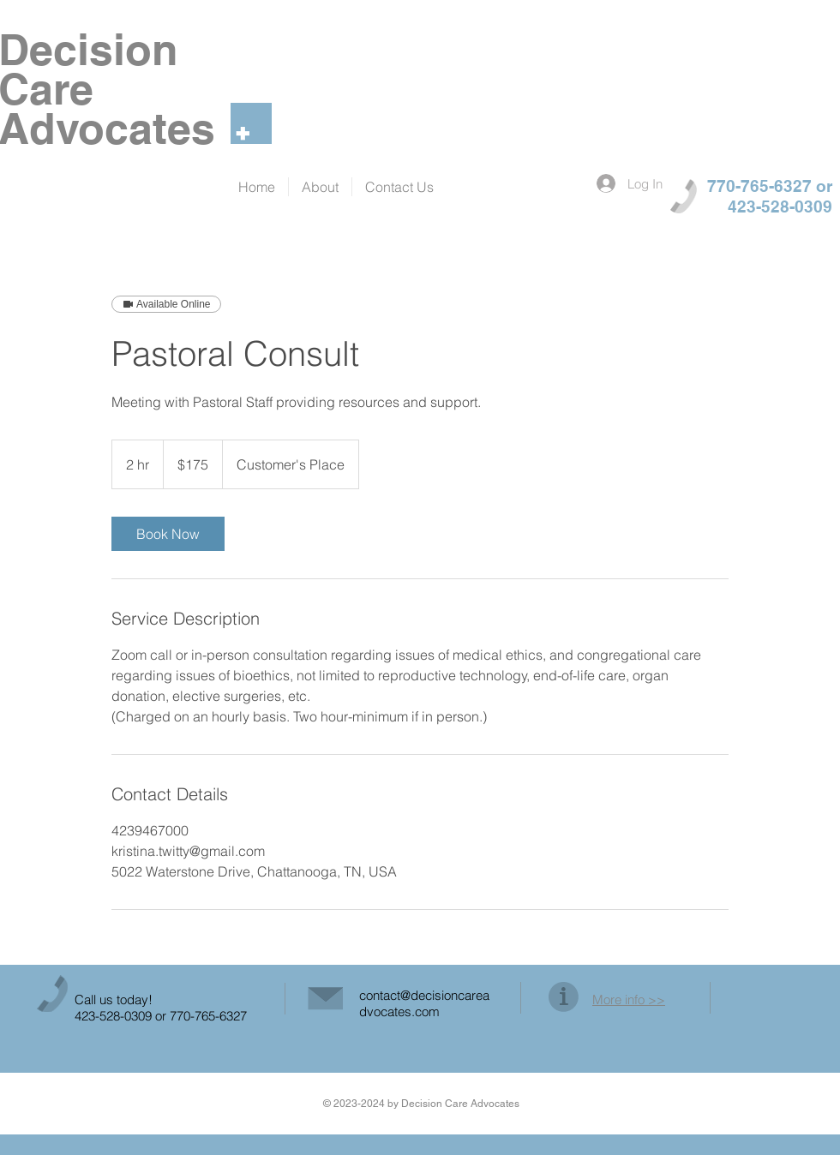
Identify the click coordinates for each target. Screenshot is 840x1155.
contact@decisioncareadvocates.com (424, 1003)
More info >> (628, 999)
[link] (168, 534)
